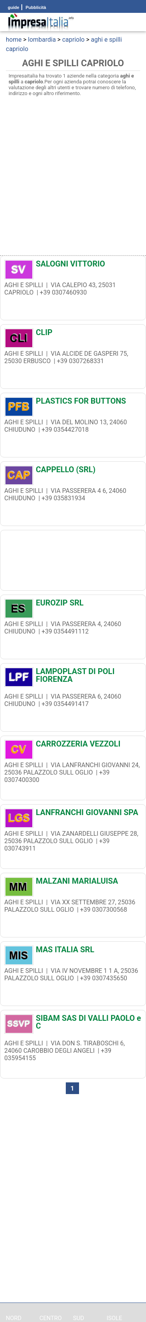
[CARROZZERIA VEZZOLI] (73, 746)
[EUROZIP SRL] (73, 605)
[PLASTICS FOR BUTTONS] (73, 403)
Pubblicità (35, 7)
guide (13, 7)
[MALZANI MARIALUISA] (73, 883)
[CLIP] (73, 334)
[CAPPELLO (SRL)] (73, 471)
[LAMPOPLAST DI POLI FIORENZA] (73, 675)
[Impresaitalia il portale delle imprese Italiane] (41, 22)
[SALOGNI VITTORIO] (73, 266)
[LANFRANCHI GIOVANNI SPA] (73, 814)
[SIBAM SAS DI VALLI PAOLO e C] (73, 1022)
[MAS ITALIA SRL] (73, 951)
